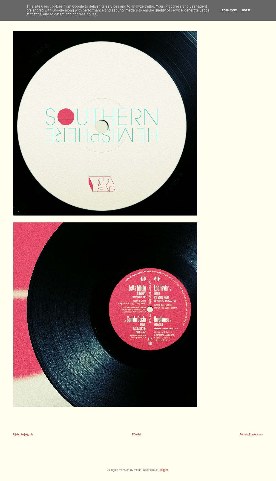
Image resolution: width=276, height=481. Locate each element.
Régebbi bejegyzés (251, 434)
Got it (246, 10)
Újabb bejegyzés (23, 434)
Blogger (163, 470)
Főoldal (136, 434)
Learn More (229, 10)
